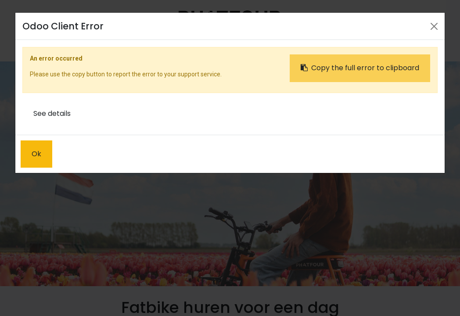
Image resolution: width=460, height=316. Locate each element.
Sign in (364, 47)
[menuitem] (143, 47)
